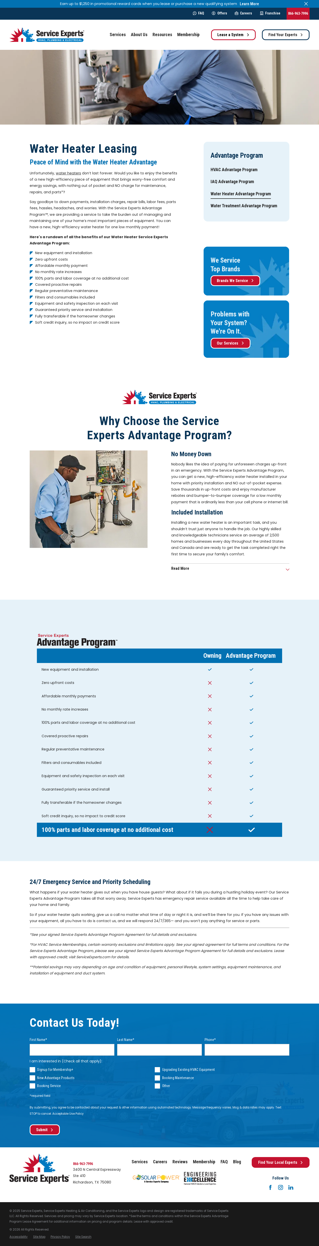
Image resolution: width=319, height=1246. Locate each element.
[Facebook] (270, 1187)
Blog (237, 1161)
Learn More (249, 4)
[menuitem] (234, 170)
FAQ (198, 13)
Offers (219, 13)
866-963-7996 (298, 13)
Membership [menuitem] (188, 34)
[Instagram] (280, 1187)
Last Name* (126, 1040)
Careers (243, 13)
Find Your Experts (285, 34)
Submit (45, 1129)
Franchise (270, 13)
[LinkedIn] (290, 1187)
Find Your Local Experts (280, 1162)
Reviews (180, 1161)
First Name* (38, 1040)
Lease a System (233, 34)
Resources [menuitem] (162, 34)
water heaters (68, 173)
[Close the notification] (306, 3)
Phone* (210, 1040)
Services (140, 1161)
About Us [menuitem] (139, 34)
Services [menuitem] (118, 34)
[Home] (46, 34)
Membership (204, 1161)
